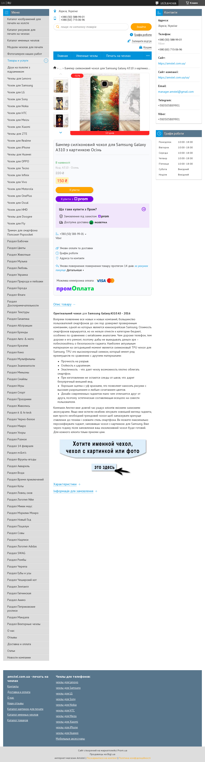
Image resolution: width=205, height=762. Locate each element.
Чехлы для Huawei (19, 154)
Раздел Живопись (18, 406)
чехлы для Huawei (67, 733)
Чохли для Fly (16, 223)
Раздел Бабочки (17, 241)
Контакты (13, 686)
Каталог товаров (17, 720)
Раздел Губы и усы (19, 573)
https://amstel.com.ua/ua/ (174, 77)
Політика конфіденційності (135, 757)
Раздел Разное (17, 439)
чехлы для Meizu (66, 716)
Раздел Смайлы (17, 379)
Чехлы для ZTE (17, 134)
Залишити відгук (142, 41)
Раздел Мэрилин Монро (22, 513)
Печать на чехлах (118, 55)
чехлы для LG (64, 693)
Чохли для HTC (17, 113)
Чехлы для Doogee (19, 216)
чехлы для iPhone (67, 727)
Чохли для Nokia (17, 106)
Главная (63, 55)
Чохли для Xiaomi (18, 127)
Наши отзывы (15, 703)
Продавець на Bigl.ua (102, 754)
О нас (10, 631)
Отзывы (12, 637)
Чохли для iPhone (18, 147)
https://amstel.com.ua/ (172, 63)
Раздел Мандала (18, 617)
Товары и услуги (17, 60)
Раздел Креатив (17, 345)
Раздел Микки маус (19, 506)
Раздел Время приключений (25, 479)
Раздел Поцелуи (18, 526)
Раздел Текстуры (18, 312)
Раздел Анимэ (16, 600)
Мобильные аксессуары (70, 738)
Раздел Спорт (16, 392)
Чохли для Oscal (17, 203)
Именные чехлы (87, 55)
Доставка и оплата (19, 644)
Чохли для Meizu (18, 120)
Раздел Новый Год (19, 519)
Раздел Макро (16, 426)
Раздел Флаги (16, 295)
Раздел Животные (19, 254)
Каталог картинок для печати (25, 709)
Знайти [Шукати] (141, 26)
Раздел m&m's (16, 453)
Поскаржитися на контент (102, 757)
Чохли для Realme (19, 140)
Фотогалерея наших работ (24, 54)
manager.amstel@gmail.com (176, 91)
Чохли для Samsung (20, 85)
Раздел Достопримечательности (23, 303)
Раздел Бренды (17, 332)
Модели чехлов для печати (25, 47)
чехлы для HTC (65, 710)
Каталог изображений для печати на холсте (24, 21)
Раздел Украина (17, 275)
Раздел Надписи (17, 540)
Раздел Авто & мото (20, 339)
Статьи (11, 651)
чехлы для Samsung (68, 688)
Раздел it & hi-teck (19, 412)
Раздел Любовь (17, 268)
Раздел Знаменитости (21, 366)
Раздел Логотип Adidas (22, 546)
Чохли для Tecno (18, 168)
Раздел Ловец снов (19, 493)
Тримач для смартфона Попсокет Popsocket (22, 232)
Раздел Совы (15, 533)
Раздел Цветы (16, 248)
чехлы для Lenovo (67, 682)
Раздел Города (17, 288)
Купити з (74, 199)
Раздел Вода (15, 473)
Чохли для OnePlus (19, 196)
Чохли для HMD (17, 209)
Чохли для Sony (17, 99)
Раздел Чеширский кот (22, 580)
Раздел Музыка (17, 261)
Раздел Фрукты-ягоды (21, 459)
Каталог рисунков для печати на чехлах (21, 32)
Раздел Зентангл (18, 586)
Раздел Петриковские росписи (21, 608)
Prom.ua (122, 750)
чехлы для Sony (66, 699)
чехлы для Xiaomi (67, 722)
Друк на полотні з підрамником (18, 69)
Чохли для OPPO (18, 161)
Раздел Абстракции (19, 325)
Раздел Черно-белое (21, 419)
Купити (74, 190)
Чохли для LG (16, 92)
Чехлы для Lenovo (19, 78)
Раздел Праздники (19, 399)
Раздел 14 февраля (20, 446)
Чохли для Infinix (18, 175)
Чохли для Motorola (20, 189)
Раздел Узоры (16, 432)
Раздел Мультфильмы (21, 359)
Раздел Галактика (18, 319)
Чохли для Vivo (17, 182)
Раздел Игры (15, 386)
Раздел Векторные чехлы (23, 624)
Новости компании (19, 657)
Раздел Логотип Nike (20, 499)
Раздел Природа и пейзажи (25, 281)
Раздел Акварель (18, 466)
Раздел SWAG (16, 553)
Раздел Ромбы (16, 560)
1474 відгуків (168, 2)
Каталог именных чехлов (23, 40)
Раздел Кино (15, 352)
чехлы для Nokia (66, 705)
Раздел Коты (15, 486)
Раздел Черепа (17, 566)
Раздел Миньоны (18, 372)
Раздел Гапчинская (19, 593)
